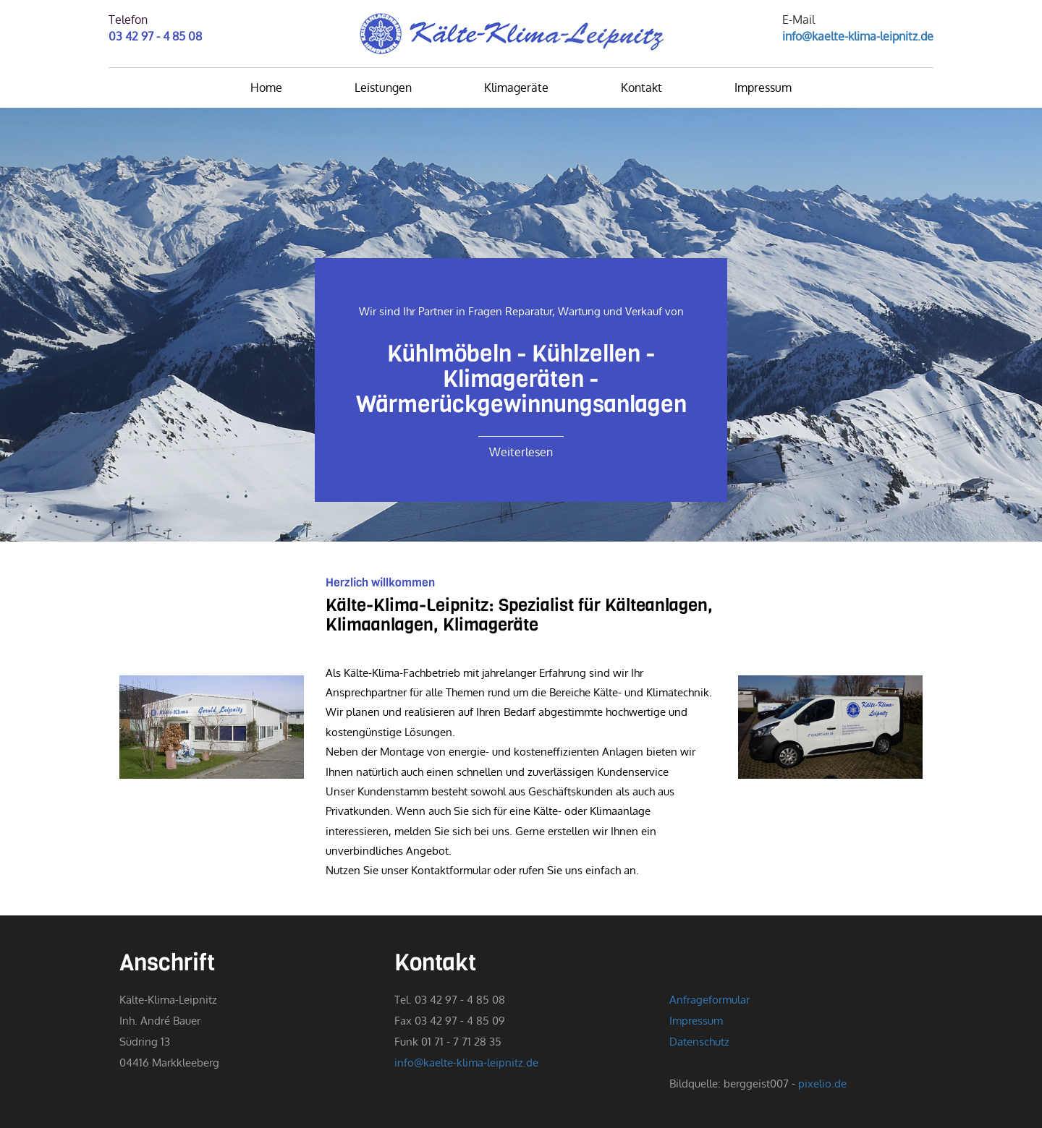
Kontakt (641, 87)
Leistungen (383, 87)
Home (266, 87)
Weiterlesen (521, 452)
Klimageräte (516, 87)
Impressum (763, 87)
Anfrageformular (709, 999)
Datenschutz (699, 1041)
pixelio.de (822, 1083)
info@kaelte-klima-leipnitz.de (857, 36)
